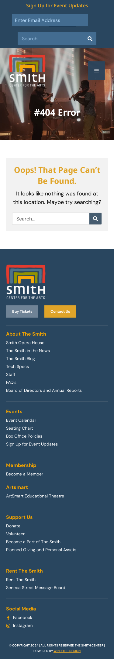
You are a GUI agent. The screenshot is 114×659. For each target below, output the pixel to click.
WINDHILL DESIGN (67, 651)
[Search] (89, 38)
